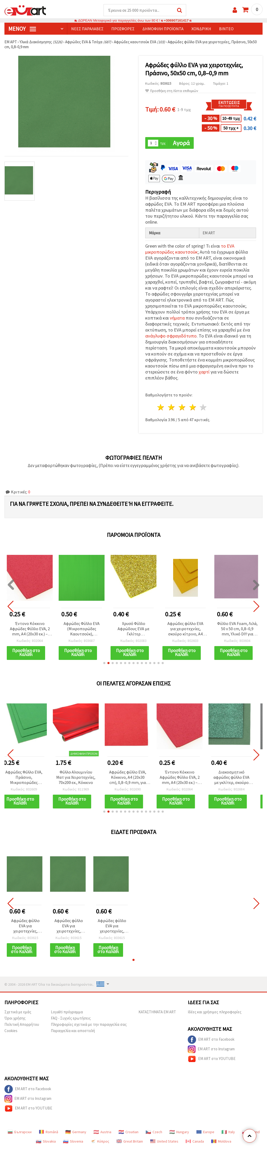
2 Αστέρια (171, 407)
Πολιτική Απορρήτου (21, 1028)
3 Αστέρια (182, 407)
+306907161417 (176, 21)
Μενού (22, 29)
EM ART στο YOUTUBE (211, 1063)
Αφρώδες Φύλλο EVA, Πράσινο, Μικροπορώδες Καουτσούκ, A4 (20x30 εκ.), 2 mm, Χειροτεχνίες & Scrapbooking (30, 778)
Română (48, 1136)
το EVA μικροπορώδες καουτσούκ (189, 249)
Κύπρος (99, 1145)
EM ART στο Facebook (211, 1044)
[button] (104, 663)
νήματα (177, 318)
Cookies (10, 1035)
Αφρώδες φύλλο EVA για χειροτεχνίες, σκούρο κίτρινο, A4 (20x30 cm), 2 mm (185, 629)
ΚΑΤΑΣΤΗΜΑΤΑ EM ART (157, 1016)
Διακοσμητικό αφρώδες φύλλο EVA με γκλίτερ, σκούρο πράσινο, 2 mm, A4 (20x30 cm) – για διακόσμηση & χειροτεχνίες (237, 778)
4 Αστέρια (192, 407)
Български (20, 1136)
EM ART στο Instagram (211, 1054)
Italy (228, 1136)
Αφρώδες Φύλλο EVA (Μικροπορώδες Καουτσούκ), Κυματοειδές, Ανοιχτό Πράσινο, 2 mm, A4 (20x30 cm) (82, 629)
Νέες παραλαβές (87, 29)
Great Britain (130, 1145)
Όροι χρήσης (15, 1022)
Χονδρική (201, 29)
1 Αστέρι (161, 407)
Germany (75, 1136)
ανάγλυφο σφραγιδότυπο (171, 336)
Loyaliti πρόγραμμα (67, 1016)
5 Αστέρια (203, 407)
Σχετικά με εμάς (17, 1016)
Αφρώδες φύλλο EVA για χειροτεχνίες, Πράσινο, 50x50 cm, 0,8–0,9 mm (25, 926)
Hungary (179, 1136)
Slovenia (73, 1145)
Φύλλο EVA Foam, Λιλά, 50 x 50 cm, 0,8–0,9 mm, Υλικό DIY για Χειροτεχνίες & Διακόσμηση (237, 629)
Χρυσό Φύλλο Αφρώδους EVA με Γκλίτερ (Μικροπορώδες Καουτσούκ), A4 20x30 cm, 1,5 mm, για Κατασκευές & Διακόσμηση (133, 629)
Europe (205, 1136)
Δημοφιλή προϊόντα (163, 29)
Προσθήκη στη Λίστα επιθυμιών (171, 91)
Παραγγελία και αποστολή (73, 1035)
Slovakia (46, 1145)
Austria (102, 1136)
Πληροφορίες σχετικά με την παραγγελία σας (89, 1028)
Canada (195, 1145)
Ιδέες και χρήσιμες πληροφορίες (214, 1016)
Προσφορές (123, 29)
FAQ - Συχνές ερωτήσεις (71, 1022)
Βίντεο (226, 29)
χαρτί (204, 372)
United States (164, 1145)
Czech (154, 1136)
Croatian (128, 1136)
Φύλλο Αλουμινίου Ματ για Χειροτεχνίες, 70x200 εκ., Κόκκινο (81, 777)
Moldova (221, 1145)
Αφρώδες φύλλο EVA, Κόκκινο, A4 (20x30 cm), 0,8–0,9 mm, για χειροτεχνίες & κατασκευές (133, 778)
